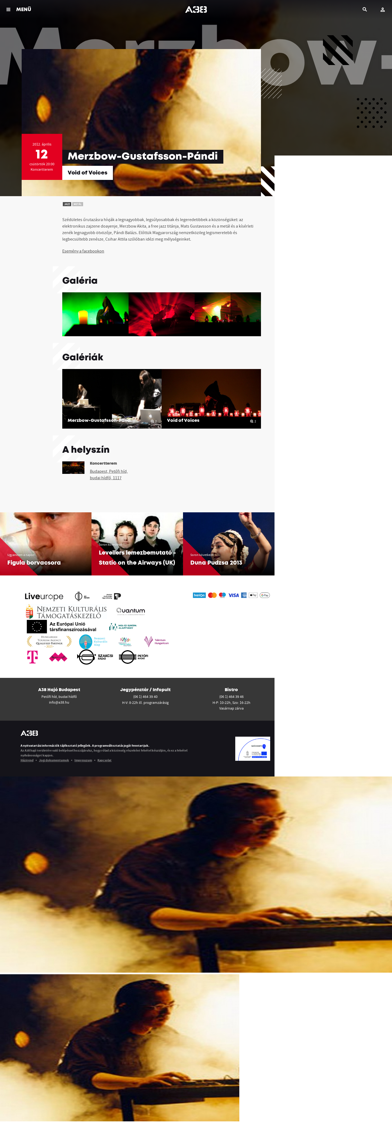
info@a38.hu (59, 702)
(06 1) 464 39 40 (145, 696)
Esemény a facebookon (83, 251)
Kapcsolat (104, 760)
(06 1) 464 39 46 (231, 696)
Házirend (27, 760)
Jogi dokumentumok (54, 760)
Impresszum (83, 760)
